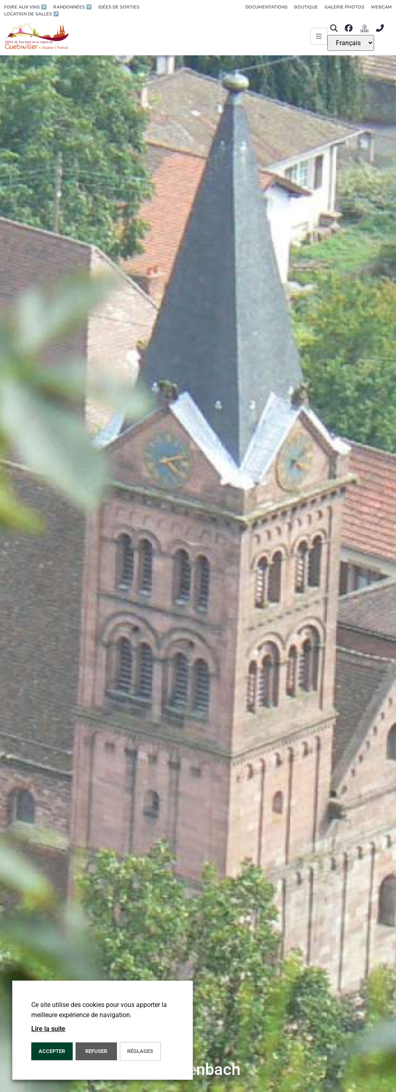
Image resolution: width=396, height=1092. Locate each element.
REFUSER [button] (96, 1051)
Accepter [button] (52, 1051)
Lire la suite (48, 1029)
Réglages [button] (140, 1051)
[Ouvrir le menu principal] (318, 36)
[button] (334, 28)
